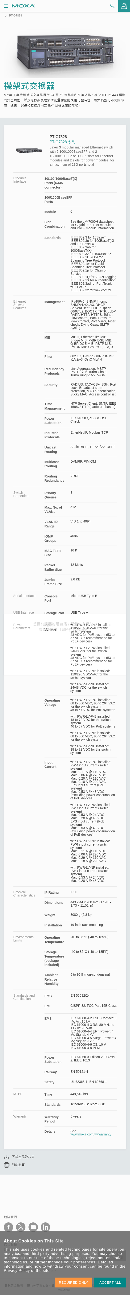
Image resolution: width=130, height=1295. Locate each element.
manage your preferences (71, 1262)
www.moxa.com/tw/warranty (90, 1134)
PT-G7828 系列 (62, 142)
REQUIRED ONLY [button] (73, 1282)
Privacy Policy (17, 1271)
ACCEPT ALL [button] (110, 1282)
